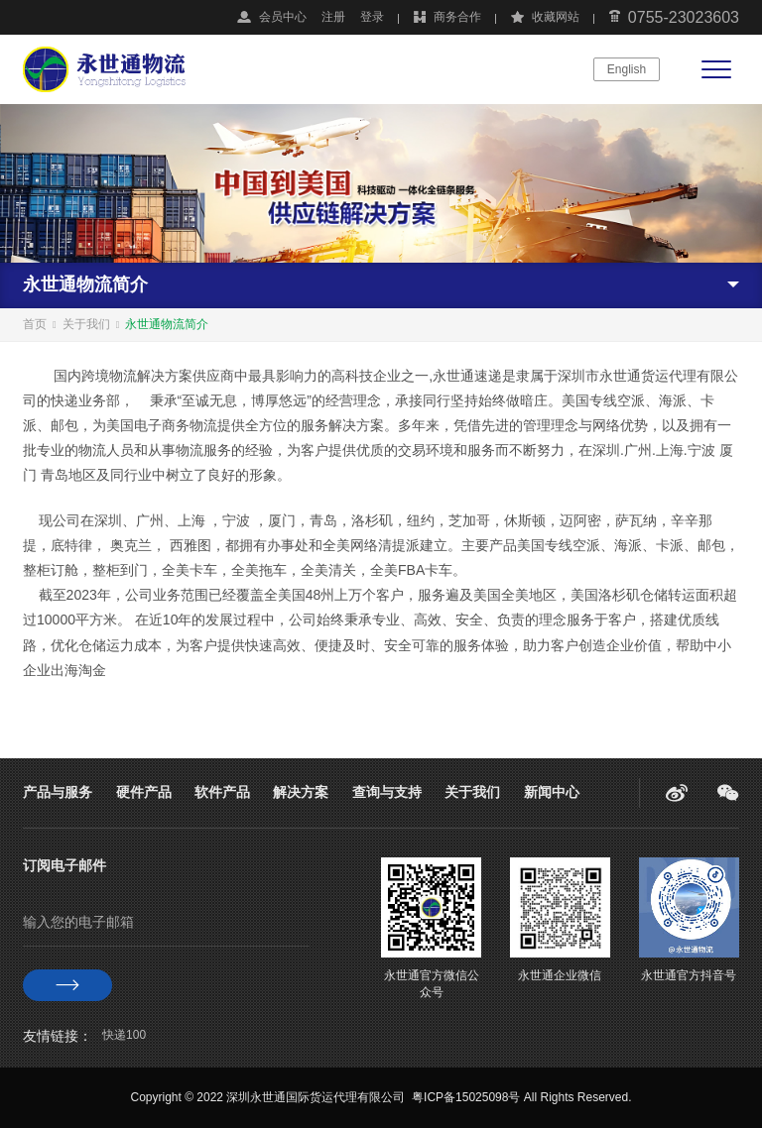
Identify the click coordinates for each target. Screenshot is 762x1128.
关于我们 (86, 324)
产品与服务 (57, 792)
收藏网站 (555, 17)
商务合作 (457, 17)
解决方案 (300, 792)
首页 (35, 324)
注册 (333, 17)
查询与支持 (387, 792)
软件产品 (222, 792)
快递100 (124, 1035)
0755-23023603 (683, 17)
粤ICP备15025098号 (466, 1097)
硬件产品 (144, 792)
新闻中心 (551, 792)
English (626, 69)
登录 (372, 17)
